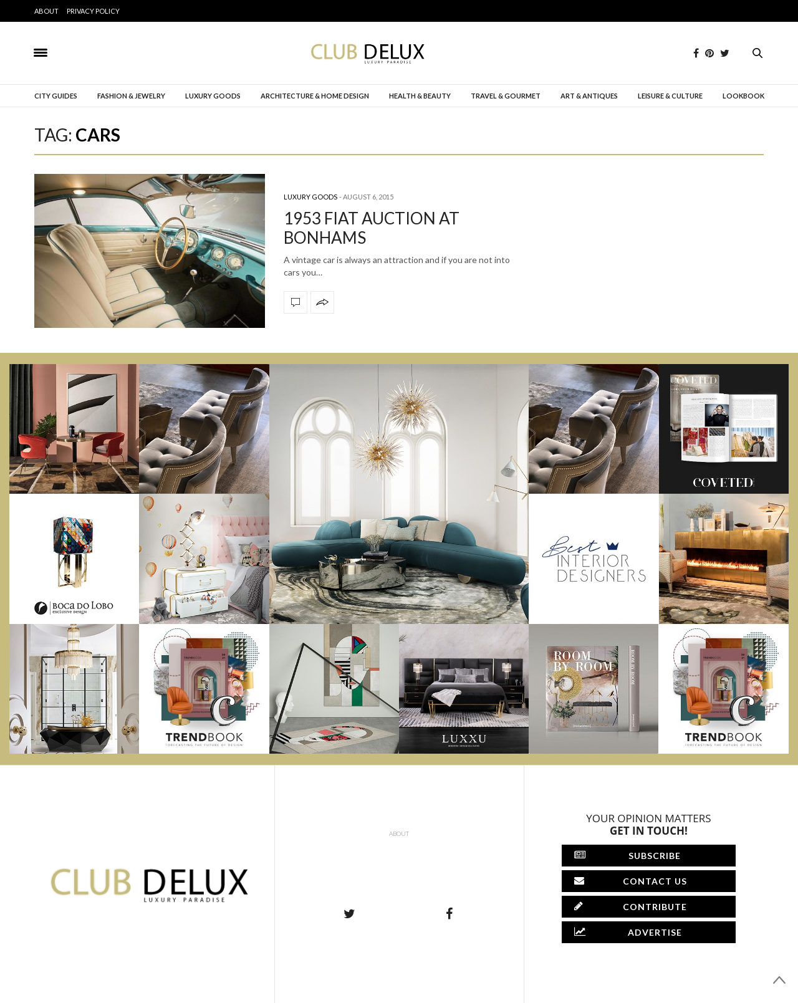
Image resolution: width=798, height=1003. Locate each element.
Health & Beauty (420, 96)
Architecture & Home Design (315, 96)
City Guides (55, 96)
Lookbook (743, 96)
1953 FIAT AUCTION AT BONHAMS (371, 227)
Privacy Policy (93, 11)
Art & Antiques (589, 96)
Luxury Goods (213, 96)
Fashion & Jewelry (131, 96)
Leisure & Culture (670, 96)
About (46, 11)
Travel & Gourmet (506, 96)
